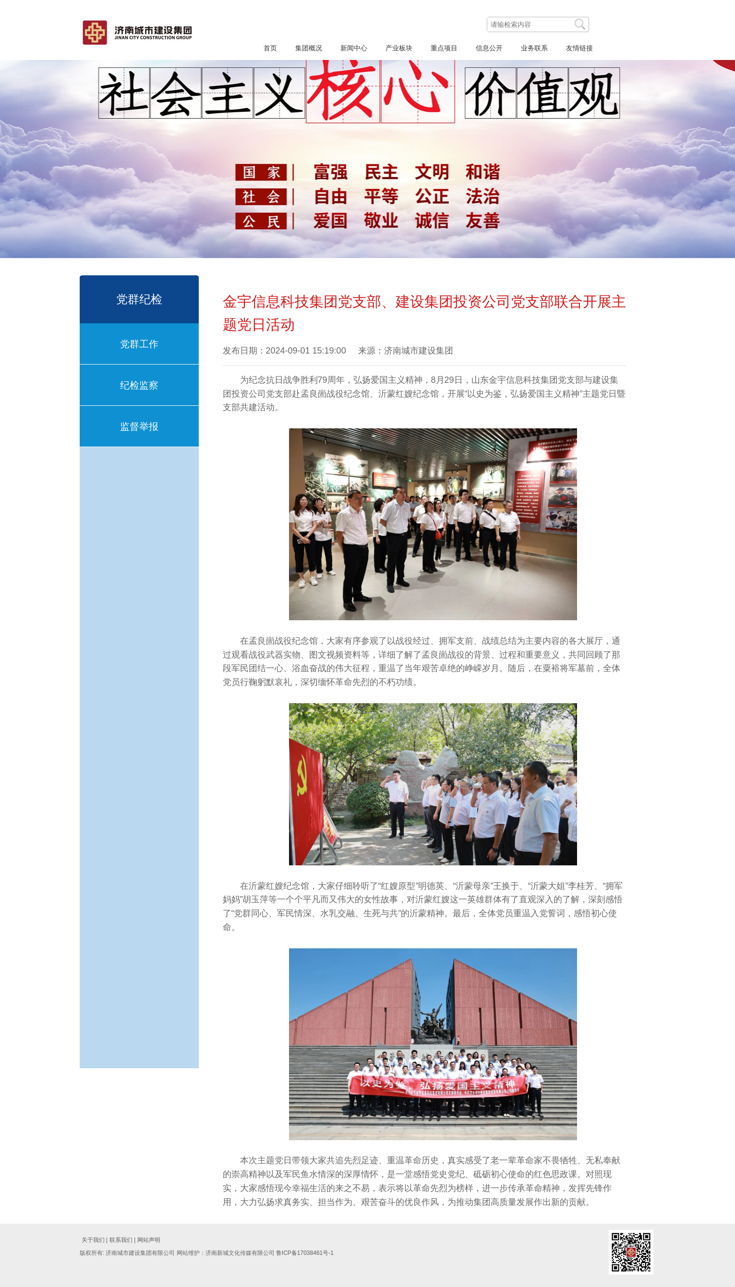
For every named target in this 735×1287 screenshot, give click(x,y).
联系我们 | (122, 1240)
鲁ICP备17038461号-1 (305, 1253)
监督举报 (139, 426)
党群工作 (139, 344)
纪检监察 (139, 385)
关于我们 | (95, 1240)
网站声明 (148, 1240)
